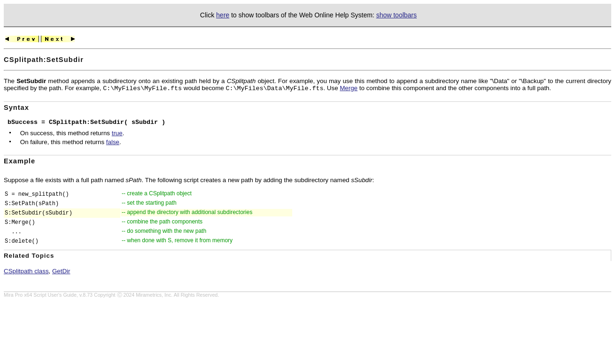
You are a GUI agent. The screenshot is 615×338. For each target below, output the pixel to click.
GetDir (61, 271)
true (117, 133)
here (222, 15)
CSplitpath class (26, 271)
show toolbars (396, 15)
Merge (349, 88)
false (112, 142)
